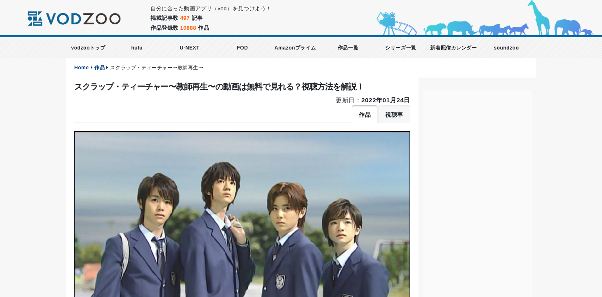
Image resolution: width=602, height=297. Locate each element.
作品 (99, 68)
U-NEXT (190, 48)
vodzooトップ (88, 48)
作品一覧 (348, 48)
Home (81, 68)
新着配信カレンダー (453, 48)
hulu (137, 48)
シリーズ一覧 (400, 48)
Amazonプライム (295, 48)
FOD (242, 48)
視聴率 (394, 114)
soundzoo (506, 48)
